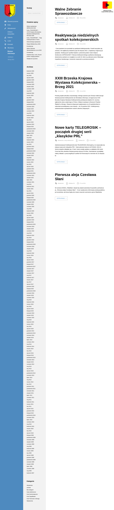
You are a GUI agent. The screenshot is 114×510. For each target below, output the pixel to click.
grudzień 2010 (30, 410)
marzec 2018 (30, 255)
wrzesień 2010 (30, 417)
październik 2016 (31, 291)
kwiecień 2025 (30, 93)
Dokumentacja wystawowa (33, 41)
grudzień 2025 (30, 80)
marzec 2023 (30, 142)
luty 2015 (29, 326)
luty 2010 (29, 430)
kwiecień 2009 (30, 448)
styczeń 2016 (30, 308)
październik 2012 (31, 373)
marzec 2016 (30, 304)
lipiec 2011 (29, 395)
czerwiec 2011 (30, 397)
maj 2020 (29, 208)
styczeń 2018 (30, 259)
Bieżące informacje (11, 52)
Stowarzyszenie (13, 21)
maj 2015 (29, 319)
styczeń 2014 (30, 353)
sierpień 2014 (30, 337)
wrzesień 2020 (30, 202)
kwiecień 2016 (30, 302)
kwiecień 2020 (30, 211)
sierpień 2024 (30, 108)
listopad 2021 (30, 171)
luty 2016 (29, 306)
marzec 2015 (30, 324)
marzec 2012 (30, 382)
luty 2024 (29, 120)
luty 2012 (29, 384)
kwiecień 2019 (30, 235)
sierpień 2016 (30, 295)
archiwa (29, 487)
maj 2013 (29, 366)
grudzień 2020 (30, 195)
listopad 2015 (30, 311)
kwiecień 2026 (30, 71)
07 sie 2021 (92, 140)
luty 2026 (29, 75)
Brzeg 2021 (11, 59)
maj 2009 (29, 446)
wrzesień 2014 (30, 335)
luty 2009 (29, 453)
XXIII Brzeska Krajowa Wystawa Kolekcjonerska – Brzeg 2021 (77, 82)
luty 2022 (29, 164)
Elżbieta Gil (72, 18)
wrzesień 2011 (30, 390)
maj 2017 (29, 275)
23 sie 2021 (83, 44)
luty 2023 (29, 144)
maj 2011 (29, 399)
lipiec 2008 (29, 466)
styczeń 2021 (30, 193)
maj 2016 (29, 299)
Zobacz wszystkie (11, 33)
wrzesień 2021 (30, 175)
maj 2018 (29, 251)
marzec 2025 (30, 95)
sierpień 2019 (30, 228)
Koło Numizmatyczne (32, 494)
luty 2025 (29, 97)
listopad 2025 (30, 82)
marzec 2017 (30, 279)
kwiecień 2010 (30, 426)
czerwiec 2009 (30, 444)
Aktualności (12, 28)
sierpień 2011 (30, 393)
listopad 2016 (30, 288)
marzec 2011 (30, 404)
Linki (9, 41)
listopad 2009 (30, 435)
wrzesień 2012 (30, 375)
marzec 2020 (30, 213)
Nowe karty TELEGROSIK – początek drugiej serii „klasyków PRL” (78, 132)
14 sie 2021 (83, 91)
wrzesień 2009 (30, 439)
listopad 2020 (30, 197)
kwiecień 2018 (30, 253)
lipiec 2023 (29, 135)
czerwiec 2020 (30, 206)
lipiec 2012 (29, 377)
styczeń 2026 (30, 77)
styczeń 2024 (30, 122)
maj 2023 (29, 137)
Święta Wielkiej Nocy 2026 (33, 44)
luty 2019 (29, 237)
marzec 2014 (30, 348)
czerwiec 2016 (30, 297)
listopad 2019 (30, 222)
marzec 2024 (30, 117)
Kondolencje (30, 46)
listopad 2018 (30, 242)
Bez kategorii (30, 489)
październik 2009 (31, 437)
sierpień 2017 (30, 271)
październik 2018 (31, 244)
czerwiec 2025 (30, 88)
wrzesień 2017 (30, 268)
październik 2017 (31, 266)
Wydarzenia (30, 501)
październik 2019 (31, 224)
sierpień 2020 (30, 204)
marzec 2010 (30, 428)
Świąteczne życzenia (32, 58)
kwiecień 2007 (30, 473)
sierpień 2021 (30, 177)
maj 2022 (29, 157)
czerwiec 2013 (30, 364)
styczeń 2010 (30, 433)
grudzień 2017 (30, 262)
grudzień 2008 (30, 457)
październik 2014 (31, 333)
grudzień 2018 (30, 239)
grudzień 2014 (30, 331)
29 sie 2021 (83, 18)
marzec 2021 (30, 188)
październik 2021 (31, 173)
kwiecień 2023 (30, 140)
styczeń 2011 (30, 408)
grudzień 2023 (30, 124)
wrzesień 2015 (30, 313)
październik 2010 (31, 415)
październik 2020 (31, 199)
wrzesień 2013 (30, 359)
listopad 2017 (30, 264)
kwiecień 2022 (30, 160)
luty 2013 (29, 368)
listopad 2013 (30, 355)
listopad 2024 (30, 102)
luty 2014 (29, 351)
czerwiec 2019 (30, 231)
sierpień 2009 (30, 442)
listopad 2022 (30, 148)
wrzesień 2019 (30, 226)
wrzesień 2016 (30, 293)
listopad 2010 (30, 413)
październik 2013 (31, 357)
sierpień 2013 (30, 362)
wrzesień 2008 (30, 462)
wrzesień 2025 (30, 84)
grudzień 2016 (30, 286)
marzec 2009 (30, 450)
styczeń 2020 (30, 217)
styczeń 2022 (30, 166)
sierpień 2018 (30, 248)
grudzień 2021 (30, 168)
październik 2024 (31, 104)
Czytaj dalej (61, 22)
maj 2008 (29, 470)
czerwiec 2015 (30, 317)
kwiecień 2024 (30, 115)
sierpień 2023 (30, 133)
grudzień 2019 (30, 219)
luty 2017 (29, 282)
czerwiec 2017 (30, 273)
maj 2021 (29, 184)
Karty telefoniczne (68, 140)
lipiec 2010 (29, 419)
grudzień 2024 (30, 100)
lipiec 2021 (29, 180)
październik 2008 (31, 459)
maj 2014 (29, 344)
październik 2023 (31, 128)
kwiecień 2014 (30, 346)
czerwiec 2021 (30, 182)
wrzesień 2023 (30, 131)
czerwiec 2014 (30, 342)
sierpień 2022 (30, 155)
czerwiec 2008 (30, 468)
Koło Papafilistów (31, 496)
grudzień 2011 (30, 386)
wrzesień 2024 (30, 106)
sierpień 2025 (30, 86)
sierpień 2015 (30, 315)
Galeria (10, 37)
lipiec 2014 (29, 339)
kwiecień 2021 (30, 186)
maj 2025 (29, 91)
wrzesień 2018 (30, 246)
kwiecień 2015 (30, 322)
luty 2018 (29, 257)
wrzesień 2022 (30, 153)
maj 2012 (29, 379)
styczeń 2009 (30, 455)
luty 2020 (29, 215)
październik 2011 (31, 388)
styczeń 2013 (30, 371)
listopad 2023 (30, 126)
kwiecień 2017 (30, 277)
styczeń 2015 (30, 328)
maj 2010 (29, 424)
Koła (9, 25)
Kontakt (10, 44)
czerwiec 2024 (30, 111)
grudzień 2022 (30, 146)
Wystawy (11, 48)
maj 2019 (29, 233)
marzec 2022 (30, 162)
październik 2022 (31, 151)
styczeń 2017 (30, 284)
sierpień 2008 (30, 464)
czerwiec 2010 (30, 422)
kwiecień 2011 (30, 402)
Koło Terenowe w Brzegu (33, 498)
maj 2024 (29, 113)
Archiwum (10, 57)
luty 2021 (29, 191)
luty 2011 (29, 406)
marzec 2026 (30, 73)
